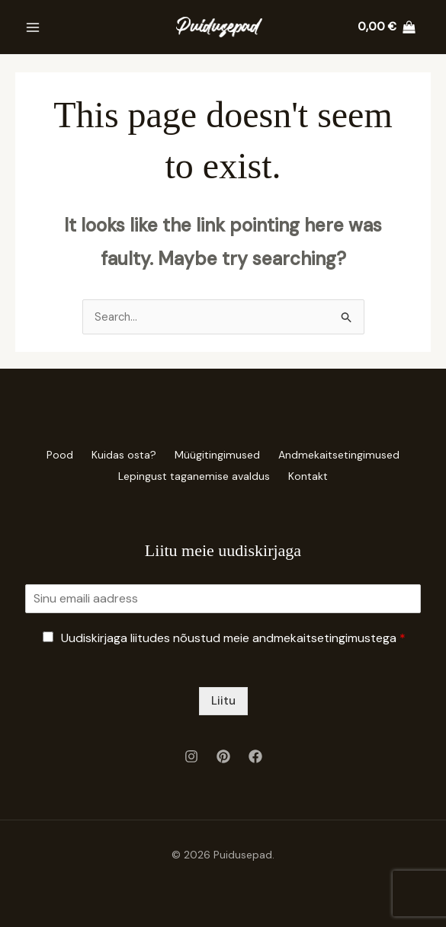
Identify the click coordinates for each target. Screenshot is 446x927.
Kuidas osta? (120, 454)
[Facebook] (255, 753)
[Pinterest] (223, 753)
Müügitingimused (220, 454)
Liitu (223, 697)
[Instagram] (191, 753)
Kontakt (311, 474)
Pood (50, 454)
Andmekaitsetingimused (348, 454)
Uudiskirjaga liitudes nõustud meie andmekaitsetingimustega (233, 635)
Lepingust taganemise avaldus (191, 474)
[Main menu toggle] (32, 27)
